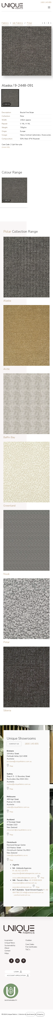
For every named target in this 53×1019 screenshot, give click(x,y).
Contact (7, 951)
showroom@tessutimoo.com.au (24, 883)
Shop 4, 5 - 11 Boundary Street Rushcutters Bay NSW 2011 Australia (18, 778)
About (7, 948)
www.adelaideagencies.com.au (24, 878)
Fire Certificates (31, 947)
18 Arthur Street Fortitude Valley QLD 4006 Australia (17, 755)
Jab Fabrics (17, 23)
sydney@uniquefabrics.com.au (18, 784)
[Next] (50, 23)
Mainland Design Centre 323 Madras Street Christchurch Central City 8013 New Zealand (18, 847)
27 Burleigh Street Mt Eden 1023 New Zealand (13, 823)
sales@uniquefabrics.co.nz (17, 855)
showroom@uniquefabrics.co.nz (19, 830)
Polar (29, 23)
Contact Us (13, 742)
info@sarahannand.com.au (33, 892)
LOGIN (6, 971)
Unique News (10, 943)
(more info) (6, 147)
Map (10, 765)
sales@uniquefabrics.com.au (18, 807)
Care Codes (29, 944)
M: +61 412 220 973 (20, 871)
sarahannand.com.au (22, 895)
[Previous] (42, 23)
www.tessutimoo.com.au (22, 887)
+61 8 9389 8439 (35, 880)
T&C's (27, 949)
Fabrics (5, 23)
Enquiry (40, 1014)
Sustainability (10, 945)
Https (7, 953)
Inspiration (9, 940)
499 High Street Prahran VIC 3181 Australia (13, 800)
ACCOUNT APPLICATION (13, 975)
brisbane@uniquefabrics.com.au (19, 761)
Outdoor (28, 940)
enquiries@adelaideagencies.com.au (26, 873)
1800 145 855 (46, 2)
